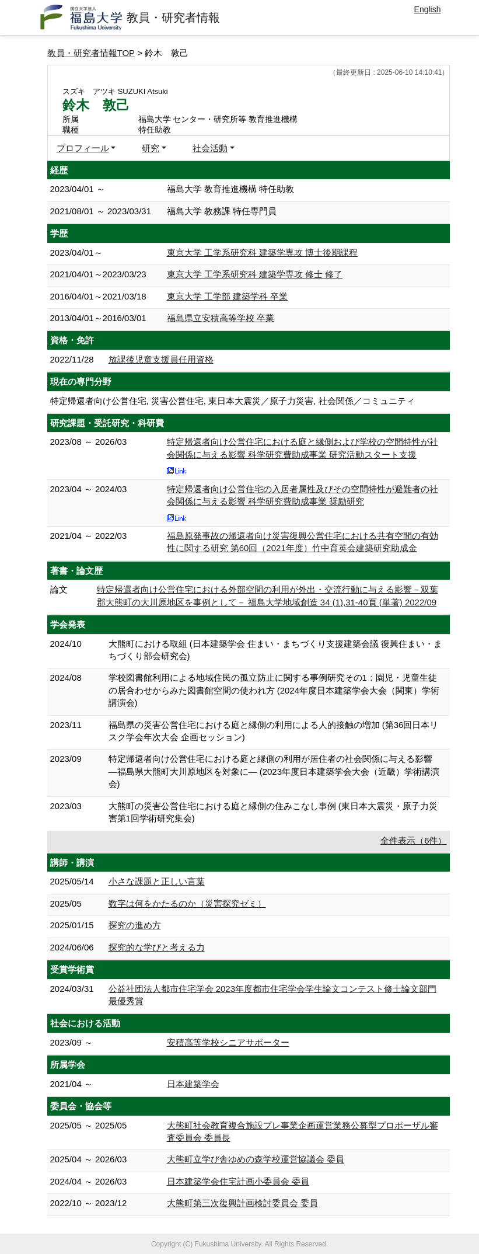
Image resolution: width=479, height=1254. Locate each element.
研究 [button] (150, 148)
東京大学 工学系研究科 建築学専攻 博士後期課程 (262, 252)
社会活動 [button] (210, 148)
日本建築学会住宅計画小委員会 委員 (238, 1181)
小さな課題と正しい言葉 (157, 881)
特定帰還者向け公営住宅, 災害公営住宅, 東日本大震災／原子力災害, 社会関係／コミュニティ (232, 401)
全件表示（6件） (413, 840)
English (427, 9)
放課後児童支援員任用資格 (161, 359)
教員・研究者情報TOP (91, 53)
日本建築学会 (193, 1084)
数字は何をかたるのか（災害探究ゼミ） (187, 903)
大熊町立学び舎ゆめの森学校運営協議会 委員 (255, 1159)
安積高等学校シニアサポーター (228, 1042)
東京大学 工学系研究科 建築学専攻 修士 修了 (255, 274)
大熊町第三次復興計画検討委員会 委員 (242, 1203)
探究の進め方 (135, 925)
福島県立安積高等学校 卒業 (220, 318)
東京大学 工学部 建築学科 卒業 (227, 296)
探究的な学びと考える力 (157, 947)
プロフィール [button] (83, 148)
